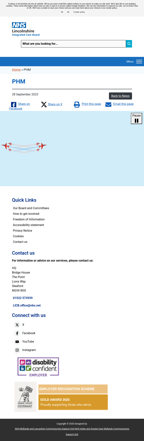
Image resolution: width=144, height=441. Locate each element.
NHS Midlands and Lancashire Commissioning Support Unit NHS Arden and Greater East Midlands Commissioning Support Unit (72, 432)
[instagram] (17, 350)
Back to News (120, 96)
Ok (62, 12)
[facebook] (17, 333)
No (68, 12)
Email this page (119, 104)
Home (16, 69)
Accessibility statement (28, 225)
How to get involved (26, 214)
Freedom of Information (29, 219)
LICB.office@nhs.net (27, 305)
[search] (129, 44)
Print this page (87, 104)
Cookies (18, 236)
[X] (17, 325)
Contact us (20, 242)
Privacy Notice (22, 230)
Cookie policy (79, 12)
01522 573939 (23, 298)
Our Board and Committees (31, 208)
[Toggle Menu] (139, 61)
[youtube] (17, 341)
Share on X (51, 104)
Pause (136, 118)
